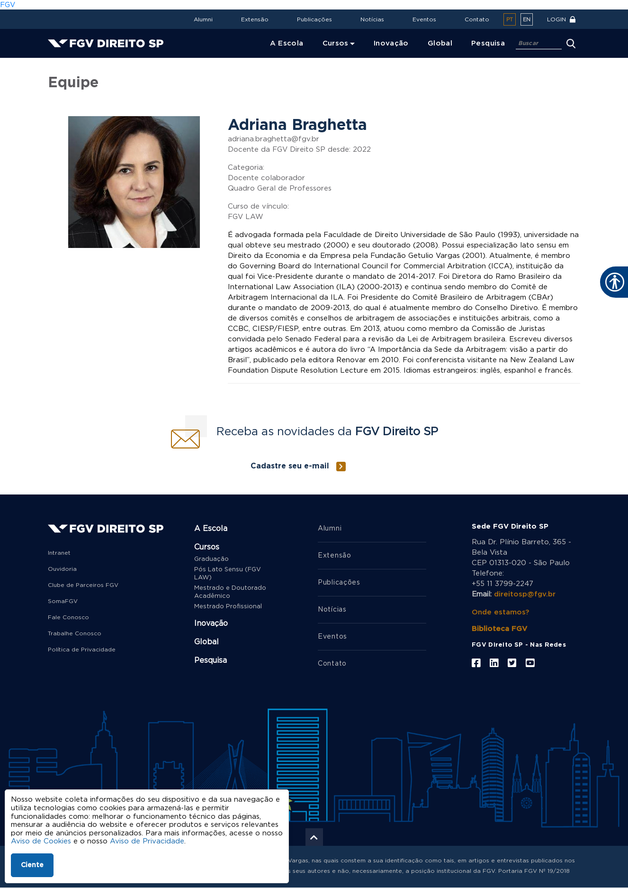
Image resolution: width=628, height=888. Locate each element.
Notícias (372, 19)
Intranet (59, 553)
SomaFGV (63, 601)
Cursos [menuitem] (336, 43)
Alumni (203, 19)
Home (60, 64)
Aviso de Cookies (41, 841)
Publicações (314, 19)
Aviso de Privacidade (147, 841)
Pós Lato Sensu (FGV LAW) (227, 574)
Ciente (32, 865)
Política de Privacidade (82, 649)
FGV (7, 5)
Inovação (211, 623)
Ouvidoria (62, 569)
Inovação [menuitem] (391, 43)
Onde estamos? (500, 612)
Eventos (424, 19)
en (526, 19)
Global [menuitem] (440, 43)
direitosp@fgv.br (525, 594)
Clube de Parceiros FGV (83, 585)
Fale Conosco (68, 617)
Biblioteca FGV (499, 628)
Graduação (211, 559)
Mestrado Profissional (228, 607)
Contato (477, 19)
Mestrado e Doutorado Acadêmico (230, 592)
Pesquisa (210, 660)
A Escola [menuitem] (287, 43)
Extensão (255, 19)
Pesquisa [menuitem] (488, 43)
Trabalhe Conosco (74, 633)
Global (206, 642)
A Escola (210, 528)
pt (509, 19)
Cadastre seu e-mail (290, 466)
